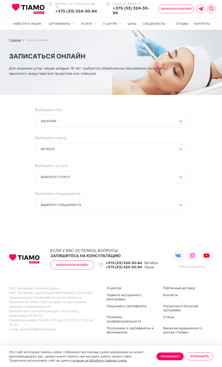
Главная (15, 40)
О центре (112, 24)
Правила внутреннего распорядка (124, 297)
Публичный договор (179, 288)
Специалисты (156, 24)
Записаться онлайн (176, 8)
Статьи (168, 317)
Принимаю (170, 356)
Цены (132, 23)
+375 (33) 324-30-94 (124, 267)
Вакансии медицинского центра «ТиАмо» (182, 330)
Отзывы (182, 23)
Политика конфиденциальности (124, 319)
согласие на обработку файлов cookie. (99, 360)
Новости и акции (27, 23)
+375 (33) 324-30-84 (76, 11)
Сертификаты (61, 24)
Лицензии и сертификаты (127, 306)
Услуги (88, 24)
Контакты (202, 23)
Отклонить (199, 356)
